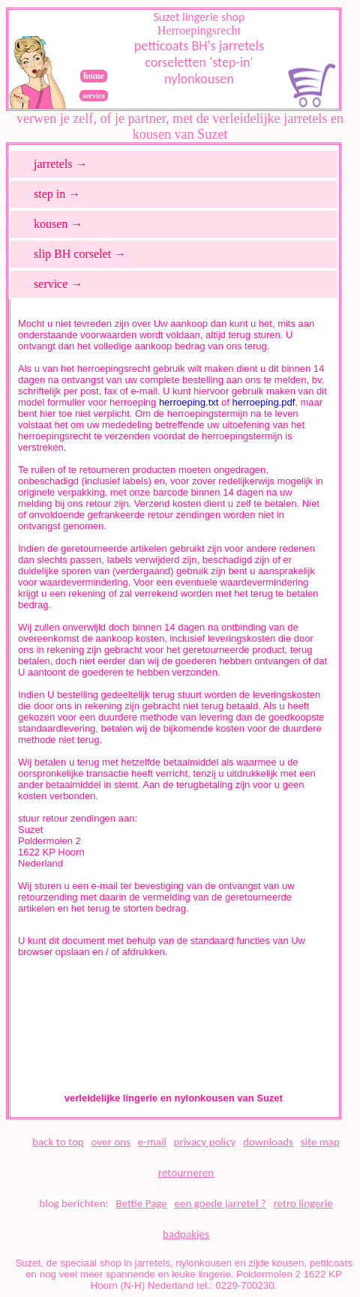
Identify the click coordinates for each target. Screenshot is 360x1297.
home (93, 75)
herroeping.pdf (263, 402)
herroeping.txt (189, 402)
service (93, 95)
